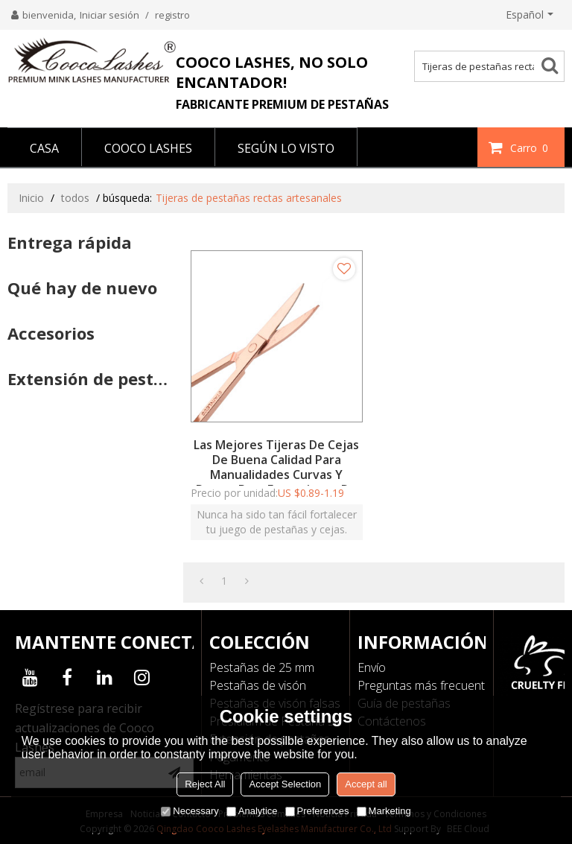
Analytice (252, 810)
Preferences (317, 810)
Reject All (205, 784)
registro (172, 15)
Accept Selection (285, 784)
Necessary (189, 810)
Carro (531, 147)
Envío (372, 667)
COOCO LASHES (148, 148)
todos (75, 198)
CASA (44, 148)
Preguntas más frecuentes (428, 685)
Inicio (31, 198)
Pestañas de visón (257, 685)
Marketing (384, 810)
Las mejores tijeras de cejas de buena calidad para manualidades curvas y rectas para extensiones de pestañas (276, 474)
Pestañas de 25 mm (261, 667)
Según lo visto (286, 148)
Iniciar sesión (109, 15)
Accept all (366, 784)
